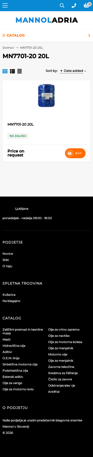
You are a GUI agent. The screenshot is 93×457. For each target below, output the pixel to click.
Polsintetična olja (15, 370)
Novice (7, 253)
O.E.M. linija (10, 358)
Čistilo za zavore (60, 379)
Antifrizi (54, 392)
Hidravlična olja (13, 346)
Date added (71, 71)
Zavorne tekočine (61, 367)
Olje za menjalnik (60, 348)
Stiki (5, 260)
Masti (6, 339)
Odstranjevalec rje (61, 385)
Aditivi (7, 352)
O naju (7, 266)
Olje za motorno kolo (18, 389)
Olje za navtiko (59, 336)
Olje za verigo (12, 383)
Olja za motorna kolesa (65, 342)
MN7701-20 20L (20, 124)
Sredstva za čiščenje (63, 373)
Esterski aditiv (12, 377)
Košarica (8, 295)
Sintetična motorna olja (19, 364)
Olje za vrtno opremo (64, 329)
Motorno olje (57, 354)
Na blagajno (11, 301)
